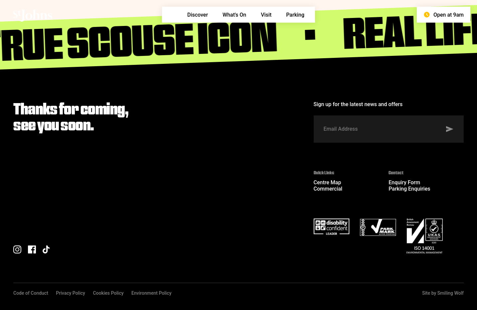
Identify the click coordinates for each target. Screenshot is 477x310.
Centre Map (327, 182)
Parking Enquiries (409, 189)
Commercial (328, 189)
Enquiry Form (404, 182)
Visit (266, 15)
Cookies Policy (108, 293)
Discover (197, 15)
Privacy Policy (70, 293)
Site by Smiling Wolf (443, 293)
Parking (295, 15)
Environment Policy (151, 293)
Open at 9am (443, 14)
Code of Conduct (30, 293)
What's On (234, 15)
